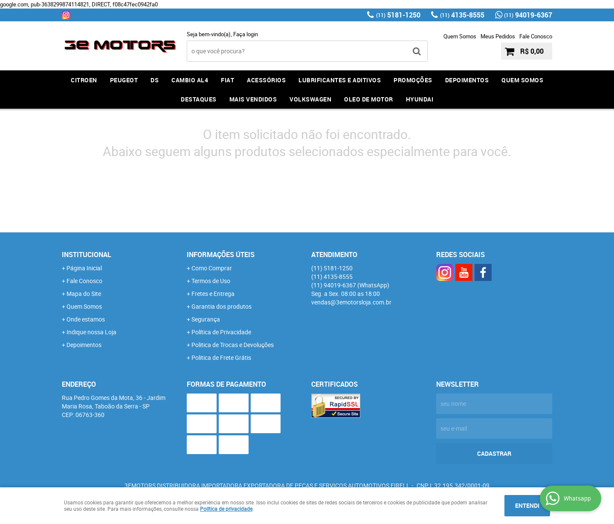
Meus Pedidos (498, 36)
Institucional (86, 254)
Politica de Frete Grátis (221, 357)
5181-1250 (398, 15)
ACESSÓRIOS (266, 80)
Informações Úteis (221, 254)
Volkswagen (310, 99)
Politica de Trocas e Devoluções (232, 345)
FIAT (227, 80)
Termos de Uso (210, 281)
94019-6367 (528, 15)
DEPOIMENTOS (467, 80)
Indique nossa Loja (91, 332)
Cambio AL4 (189, 80)
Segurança (205, 319)
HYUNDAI (420, 99)
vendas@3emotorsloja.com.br (351, 302)
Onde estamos (86, 319)
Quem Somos (459, 36)
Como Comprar (211, 268)
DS (155, 80)
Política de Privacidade (221, 332)
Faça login (245, 34)
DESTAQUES (199, 99)
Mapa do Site (84, 294)
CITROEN (84, 80)
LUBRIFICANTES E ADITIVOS (339, 80)
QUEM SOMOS (522, 80)
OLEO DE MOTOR (368, 99)
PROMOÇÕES (413, 80)
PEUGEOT (124, 80)
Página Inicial (84, 268)
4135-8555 (462, 15)
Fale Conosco (535, 36)
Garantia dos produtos (221, 306)
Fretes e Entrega (213, 294)
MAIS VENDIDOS (253, 99)
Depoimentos (84, 345)
